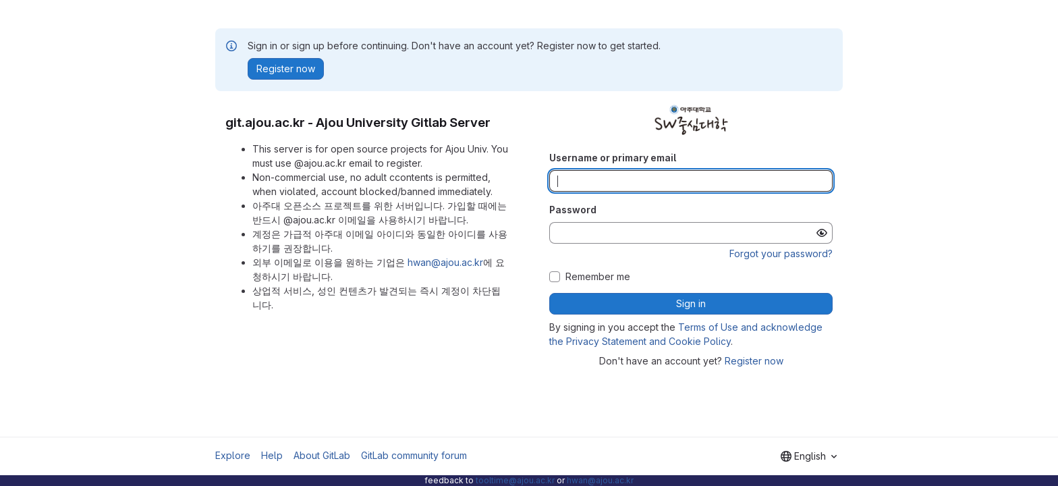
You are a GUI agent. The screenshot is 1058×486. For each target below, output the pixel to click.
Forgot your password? (781, 253)
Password (572, 209)
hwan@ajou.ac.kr (445, 262)
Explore (232, 455)
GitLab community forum (414, 455)
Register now (754, 361)
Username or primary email (612, 157)
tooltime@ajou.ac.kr (515, 480)
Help (272, 455)
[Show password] (822, 233)
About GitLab (322, 455)
